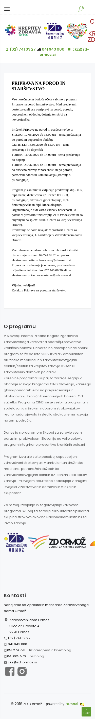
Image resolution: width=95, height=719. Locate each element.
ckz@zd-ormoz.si (22, 662)
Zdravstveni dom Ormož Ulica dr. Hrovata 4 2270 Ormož (29, 626)
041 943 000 (17, 644)
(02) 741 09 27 (19, 638)
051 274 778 (16, 650)
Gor (86, 711)
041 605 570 (16, 656)
